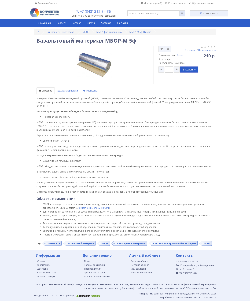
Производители (92, 268)
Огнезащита (53, 243)
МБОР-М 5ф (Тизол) (140, 31)
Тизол (180, 55)
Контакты (122, 22)
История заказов (140, 264)
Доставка (106, 22)
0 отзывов (190, 49)
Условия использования (97, 276)
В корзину (189, 69)
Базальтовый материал (81, 243)
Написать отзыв (207, 49)
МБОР (86, 31)
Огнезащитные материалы (61, 31)
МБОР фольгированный (109, 31)
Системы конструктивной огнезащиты (174, 243)
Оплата (91, 22)
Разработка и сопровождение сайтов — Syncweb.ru (187, 297)
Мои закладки (138, 268)
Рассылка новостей (141, 272)
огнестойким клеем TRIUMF (94, 207)
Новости (61, 22)
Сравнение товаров (95, 272)
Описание (45, 90)
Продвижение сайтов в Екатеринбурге (67, 295)
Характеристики (68, 90)
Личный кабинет (139, 261)
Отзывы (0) (90, 90)
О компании (44, 22)
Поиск (87, 261)
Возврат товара (46, 276)
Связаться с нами (46, 272)
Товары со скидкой (94, 264)
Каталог (76, 22)
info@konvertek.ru (186, 272)
